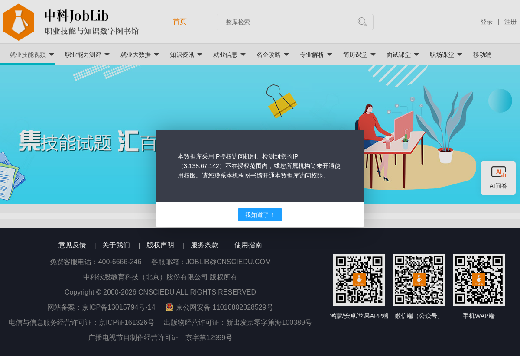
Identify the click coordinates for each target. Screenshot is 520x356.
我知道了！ (260, 214)
